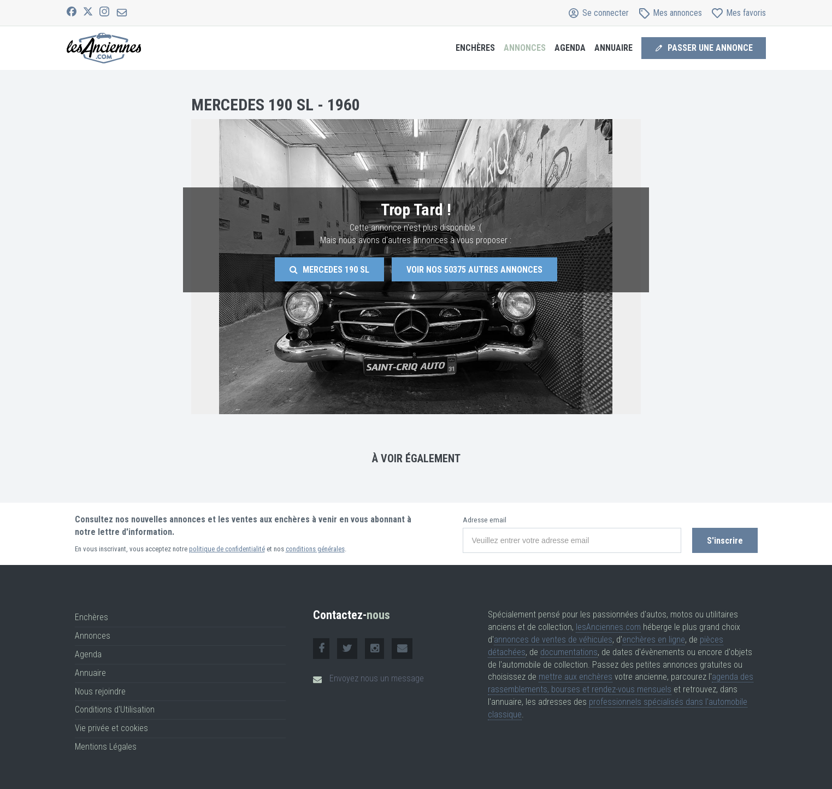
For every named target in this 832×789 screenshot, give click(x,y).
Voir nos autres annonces (474, 269)
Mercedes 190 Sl (329, 269)
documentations (569, 652)
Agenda (570, 48)
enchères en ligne (653, 639)
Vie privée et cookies (111, 728)
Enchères (475, 48)
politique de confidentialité (227, 549)
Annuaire (613, 48)
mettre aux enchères (575, 677)
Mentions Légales (106, 746)
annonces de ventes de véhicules (553, 639)
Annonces (525, 48)
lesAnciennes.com (608, 627)
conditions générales (315, 549)
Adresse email (484, 520)
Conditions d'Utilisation (115, 709)
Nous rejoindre (100, 691)
